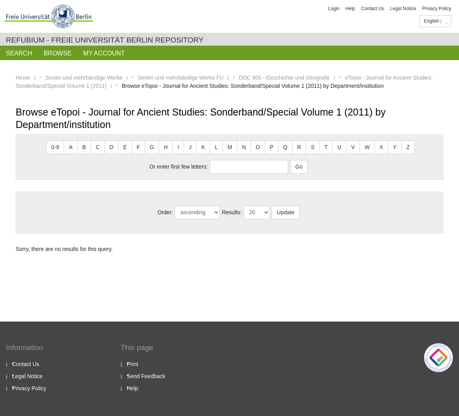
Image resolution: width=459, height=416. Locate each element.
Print (132, 364)
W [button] (367, 147)
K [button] (203, 147)
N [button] (244, 147)
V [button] (353, 147)
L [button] (216, 147)
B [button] (84, 147)
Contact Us (372, 8)
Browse (58, 53)
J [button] (190, 147)
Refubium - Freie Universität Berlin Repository (105, 40)
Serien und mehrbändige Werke (83, 78)
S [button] (312, 147)
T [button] (326, 147)
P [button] (271, 147)
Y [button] (394, 147)
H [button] (166, 147)
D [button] (111, 147)
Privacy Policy (436, 8)
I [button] (178, 147)
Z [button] (408, 147)
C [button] (98, 147)
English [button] (436, 21)
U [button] (339, 147)
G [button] (152, 147)
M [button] (230, 147)
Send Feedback (146, 376)
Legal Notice (403, 8)
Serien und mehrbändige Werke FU (181, 78)
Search (19, 53)
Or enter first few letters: (178, 167)
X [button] (381, 147)
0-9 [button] (55, 147)
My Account (104, 53)
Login (333, 8)
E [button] (125, 147)
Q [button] (285, 147)
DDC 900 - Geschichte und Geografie (284, 78)
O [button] (258, 147)
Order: (165, 212)
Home (23, 78)
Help (350, 8)
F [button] (138, 147)
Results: (232, 212)
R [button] (299, 147)
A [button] (70, 147)
